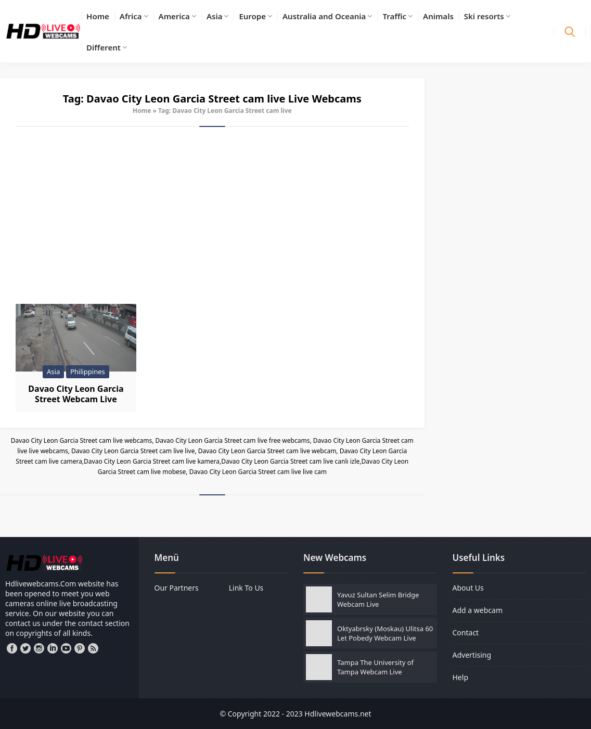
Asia (53, 371)
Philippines (87, 371)
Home (142, 110)
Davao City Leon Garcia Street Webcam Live (75, 393)
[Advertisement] (212, 215)
